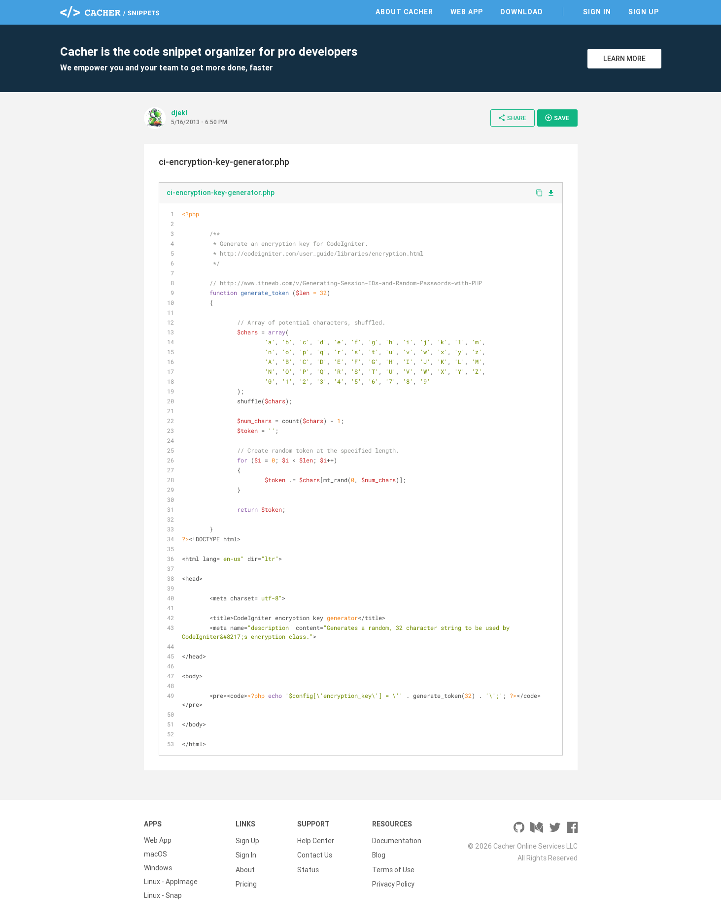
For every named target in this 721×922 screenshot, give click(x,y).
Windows (158, 867)
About (245, 867)
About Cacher (404, 11)
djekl (179, 112)
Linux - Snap (163, 895)
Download (521, 11)
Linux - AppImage (171, 881)
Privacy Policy (393, 881)
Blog (378, 854)
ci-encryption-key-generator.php (221, 192)
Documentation (396, 840)
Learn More (624, 58)
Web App (466, 11)
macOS (155, 854)
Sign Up (643, 11)
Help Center (315, 840)
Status (308, 867)
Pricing (246, 881)
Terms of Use (393, 867)
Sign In (597, 11)
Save (557, 118)
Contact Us (314, 854)
